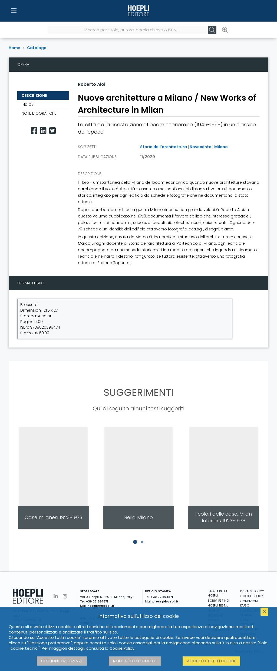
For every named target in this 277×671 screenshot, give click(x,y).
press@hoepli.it (165, 601)
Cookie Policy (122, 648)
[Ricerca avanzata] (225, 30)
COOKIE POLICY (251, 596)
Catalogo (37, 47)
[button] (135, 542)
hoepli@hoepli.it (100, 606)
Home (14, 47)
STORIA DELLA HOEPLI (217, 593)
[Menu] (13, 11)
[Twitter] (52, 131)
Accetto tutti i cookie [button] (211, 661)
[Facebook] (34, 131)
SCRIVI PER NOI (219, 600)
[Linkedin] (43, 131)
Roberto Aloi (91, 84)
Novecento (201, 146)
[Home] (138, 10)
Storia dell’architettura (163, 146)
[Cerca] (212, 30)
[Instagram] (65, 596)
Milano (221, 146)
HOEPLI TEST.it (218, 605)
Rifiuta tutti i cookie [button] (135, 661)
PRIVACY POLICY (252, 591)
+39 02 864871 (97, 601)
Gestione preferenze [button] (62, 661)
